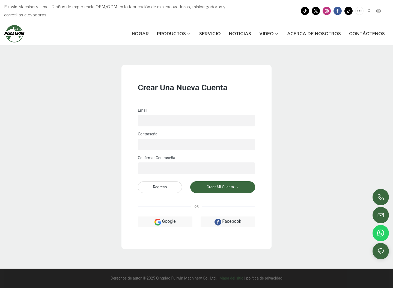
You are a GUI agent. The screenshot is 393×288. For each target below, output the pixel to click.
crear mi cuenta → (223, 187)
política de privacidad (264, 278)
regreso (160, 187)
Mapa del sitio (231, 278)
